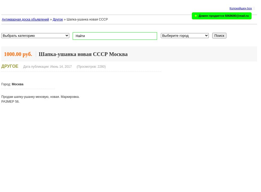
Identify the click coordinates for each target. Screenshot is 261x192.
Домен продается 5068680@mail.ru (224, 15)
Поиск (219, 36)
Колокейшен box (241, 8)
